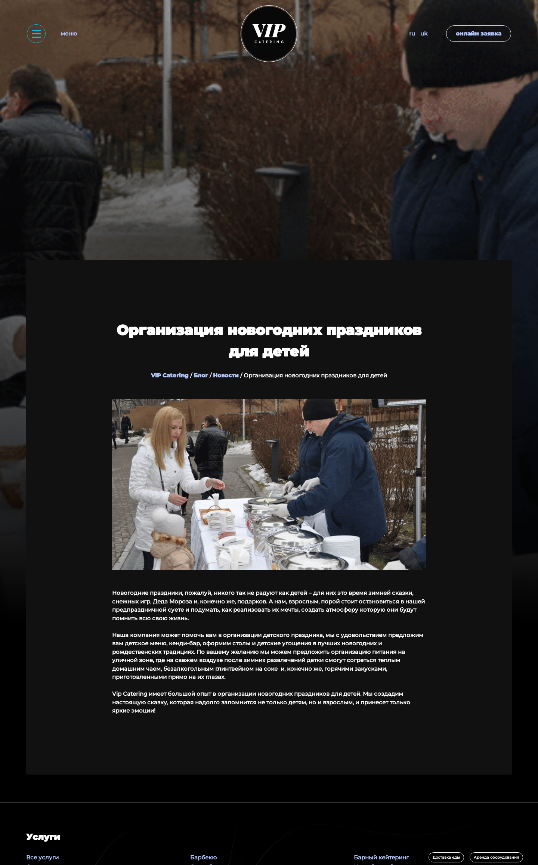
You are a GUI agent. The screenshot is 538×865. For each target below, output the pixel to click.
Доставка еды (446, 857)
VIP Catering (170, 375)
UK (423, 33)
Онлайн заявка (478, 33)
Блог (201, 375)
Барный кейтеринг (381, 857)
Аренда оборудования (496, 857)
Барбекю (203, 857)
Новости (226, 375)
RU (412, 33)
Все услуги (42, 857)
